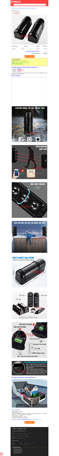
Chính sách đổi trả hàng (17, 451)
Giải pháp (20, 428)
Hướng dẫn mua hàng (17, 449)
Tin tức (24, 428)
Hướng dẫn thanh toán (17, 450)
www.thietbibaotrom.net (36, 419)
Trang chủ (14, 428)
